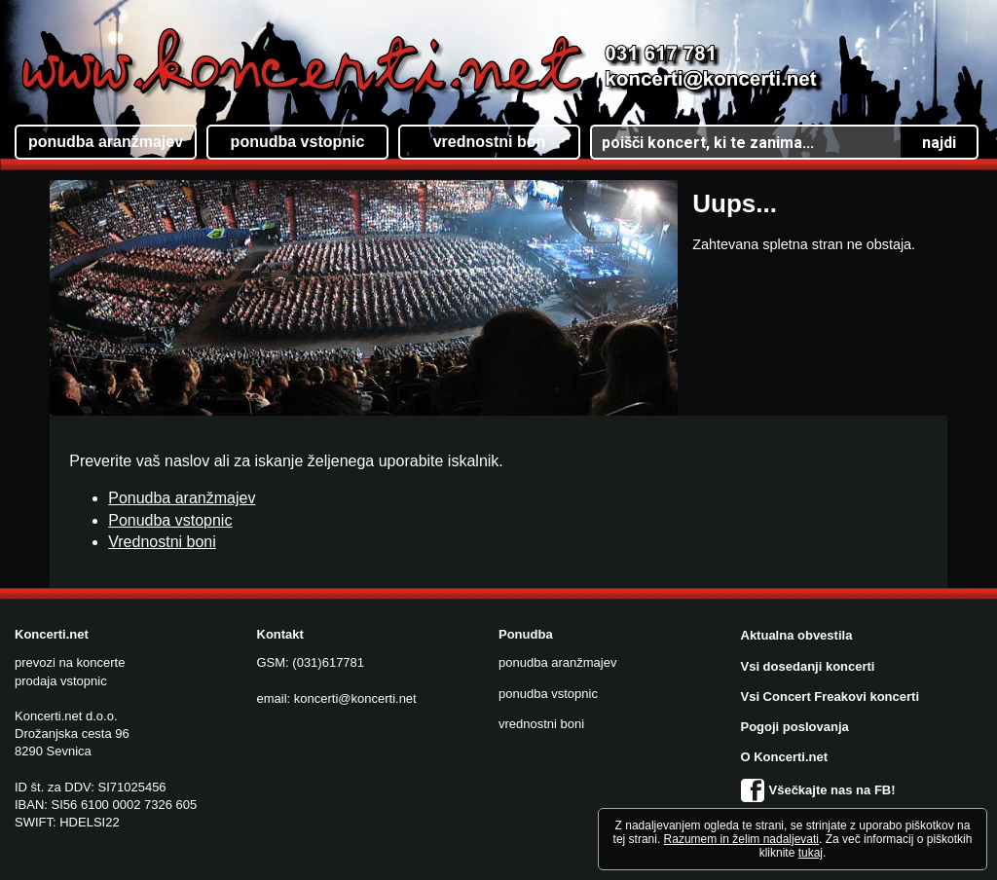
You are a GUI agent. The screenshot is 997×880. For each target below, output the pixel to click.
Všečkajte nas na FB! (818, 790)
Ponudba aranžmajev (181, 498)
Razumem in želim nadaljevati (741, 839)
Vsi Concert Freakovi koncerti (830, 696)
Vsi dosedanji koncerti (808, 666)
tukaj (810, 853)
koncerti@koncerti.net (355, 698)
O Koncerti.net (785, 757)
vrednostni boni (541, 723)
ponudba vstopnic (548, 693)
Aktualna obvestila (797, 635)
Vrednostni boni (162, 541)
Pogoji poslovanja (795, 726)
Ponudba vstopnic (170, 520)
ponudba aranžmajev (557, 662)
